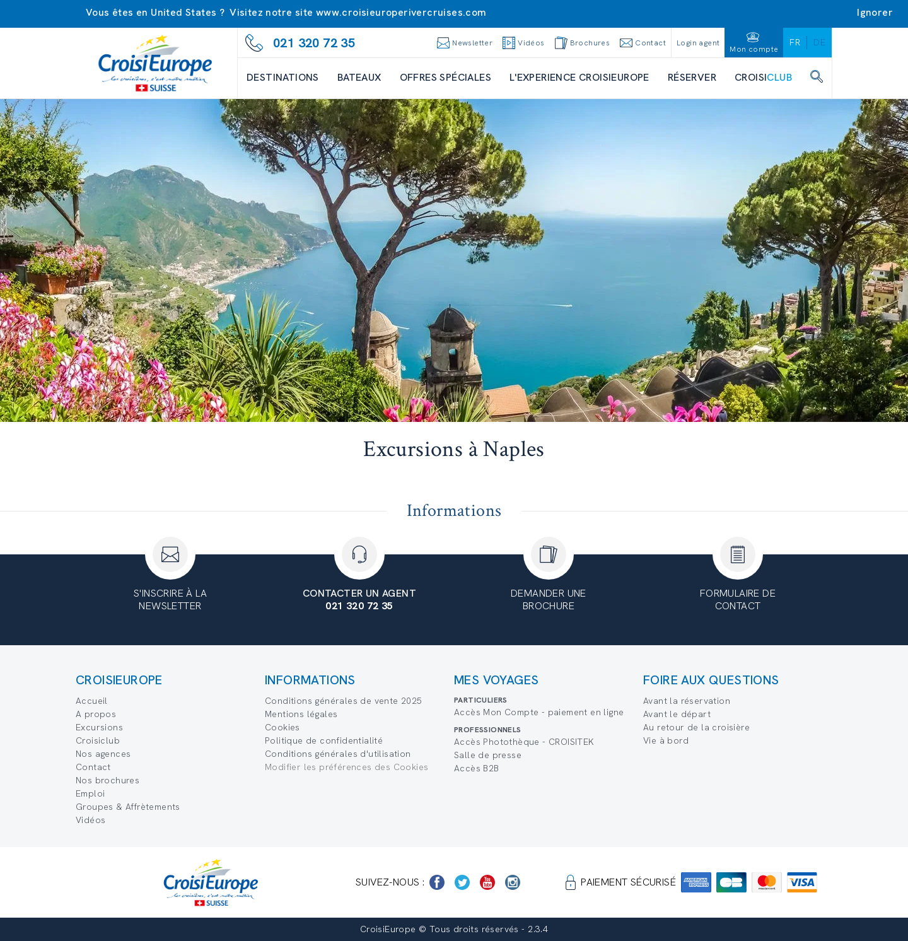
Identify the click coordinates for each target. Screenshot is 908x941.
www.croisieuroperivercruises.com (401, 12)
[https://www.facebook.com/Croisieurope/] (437, 882)
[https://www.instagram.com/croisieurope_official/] (512, 882)
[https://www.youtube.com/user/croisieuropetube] (487, 882)
